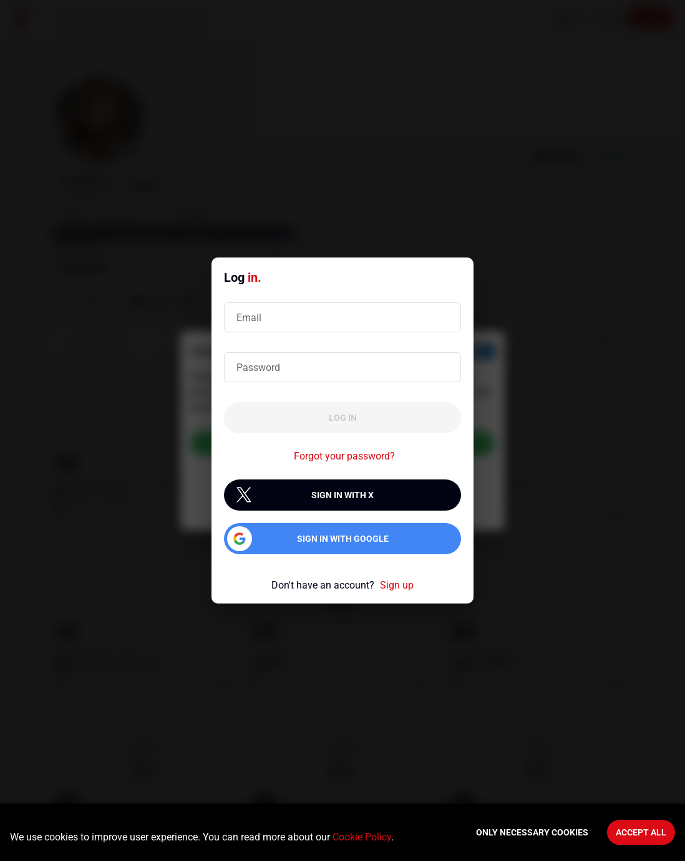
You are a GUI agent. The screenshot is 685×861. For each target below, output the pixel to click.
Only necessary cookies (532, 832)
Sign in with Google (343, 539)
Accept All (641, 832)
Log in (343, 418)
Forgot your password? (344, 456)
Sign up (397, 585)
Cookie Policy (362, 837)
